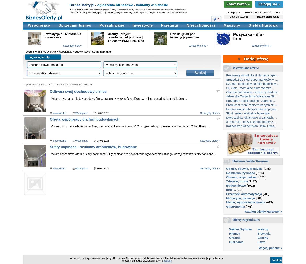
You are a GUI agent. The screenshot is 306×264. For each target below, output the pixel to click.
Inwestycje (143, 25)
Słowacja (264, 233)
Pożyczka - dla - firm (248, 36)
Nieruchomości (201, 25)
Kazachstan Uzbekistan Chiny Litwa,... (251, 126)
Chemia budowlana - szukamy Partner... (253, 92)
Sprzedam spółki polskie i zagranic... (250, 100)
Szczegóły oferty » (210, 113)
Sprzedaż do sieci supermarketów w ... (252, 79)
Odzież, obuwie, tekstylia (244, 168)
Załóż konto (238, 4)
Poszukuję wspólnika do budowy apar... (252, 75)
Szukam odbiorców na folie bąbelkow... (252, 83)
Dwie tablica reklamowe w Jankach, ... (251, 117)
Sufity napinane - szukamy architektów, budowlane (93, 147)
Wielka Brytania (240, 229)
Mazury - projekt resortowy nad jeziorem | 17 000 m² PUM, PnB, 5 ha (126, 37)
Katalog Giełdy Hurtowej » (263, 211)
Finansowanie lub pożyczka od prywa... (252, 109)
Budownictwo (236, 185)
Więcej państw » (270, 248)
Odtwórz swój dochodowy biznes (78, 92)
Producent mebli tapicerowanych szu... (252, 105)
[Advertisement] (126, 200)
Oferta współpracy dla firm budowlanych (84, 119)
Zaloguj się (269, 4)
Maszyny (232, 25)
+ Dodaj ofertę (253, 59)
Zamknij (277, 260)
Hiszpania (236, 242)
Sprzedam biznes (75, 25)
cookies (168, 260)
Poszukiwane (112, 25)
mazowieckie (59, 113)
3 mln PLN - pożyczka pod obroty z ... (251, 121)
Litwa (261, 242)
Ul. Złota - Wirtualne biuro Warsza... (250, 88)
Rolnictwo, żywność (240, 173)
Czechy (263, 237)
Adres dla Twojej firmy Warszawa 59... (251, 96)
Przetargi (169, 25)
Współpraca (39, 25)
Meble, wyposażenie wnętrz (245, 202)
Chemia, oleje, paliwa (241, 177)
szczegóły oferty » (73, 45)
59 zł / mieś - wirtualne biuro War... (249, 113)
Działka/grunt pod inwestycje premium (184, 35)
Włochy (263, 229)
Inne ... (231, 189)
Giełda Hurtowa (263, 25)
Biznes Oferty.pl (47, 51)
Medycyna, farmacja (240, 198)
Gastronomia (235, 206)
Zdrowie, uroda (237, 181)
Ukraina (234, 237)
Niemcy (234, 233)
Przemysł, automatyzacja (244, 194)
